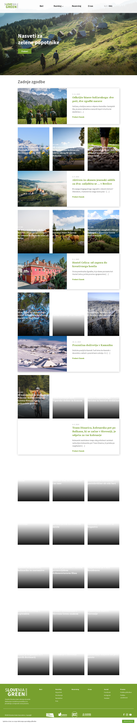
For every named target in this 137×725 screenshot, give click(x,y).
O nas (90, 6)
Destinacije (55, 695)
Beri (41, 6)
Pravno (122, 689)
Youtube (105, 698)
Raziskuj (58, 6)
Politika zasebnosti (126, 695)
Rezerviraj (76, 6)
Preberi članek (78, 117)
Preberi (24, 51)
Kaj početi (55, 692)
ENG (110, 6)
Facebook (106, 692)
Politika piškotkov (125, 692)
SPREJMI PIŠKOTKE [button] (128, 721)
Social (105, 689)
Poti (53, 701)
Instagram (106, 695)
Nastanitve (55, 698)
